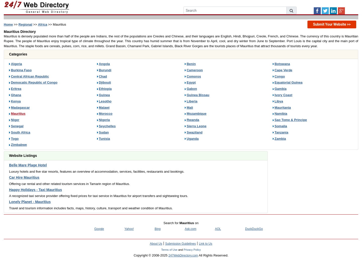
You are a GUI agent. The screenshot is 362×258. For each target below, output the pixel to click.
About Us (156, 243)
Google (99, 229)
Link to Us (205, 243)
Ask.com (190, 229)
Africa (42, 24)
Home (8, 24)
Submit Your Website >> (332, 24)
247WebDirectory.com (183, 255)
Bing (158, 229)
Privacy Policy (192, 249)
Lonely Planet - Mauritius (30, 202)
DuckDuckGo (254, 229)
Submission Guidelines (180, 243)
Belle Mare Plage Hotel (28, 165)
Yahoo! (129, 229)
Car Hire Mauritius (24, 177)
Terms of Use (169, 249)
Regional (25, 24)
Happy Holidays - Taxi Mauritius (35, 190)
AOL (218, 229)
